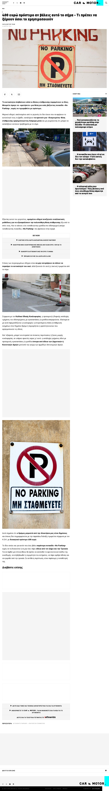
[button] (5, 3)
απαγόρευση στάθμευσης (37, 723)
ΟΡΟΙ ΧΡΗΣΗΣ (57, 788)
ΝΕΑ (3, 8)
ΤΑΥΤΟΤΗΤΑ (48, 788)
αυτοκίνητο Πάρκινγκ (20, 723)
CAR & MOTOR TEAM (8, 24)
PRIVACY (65, 788)
